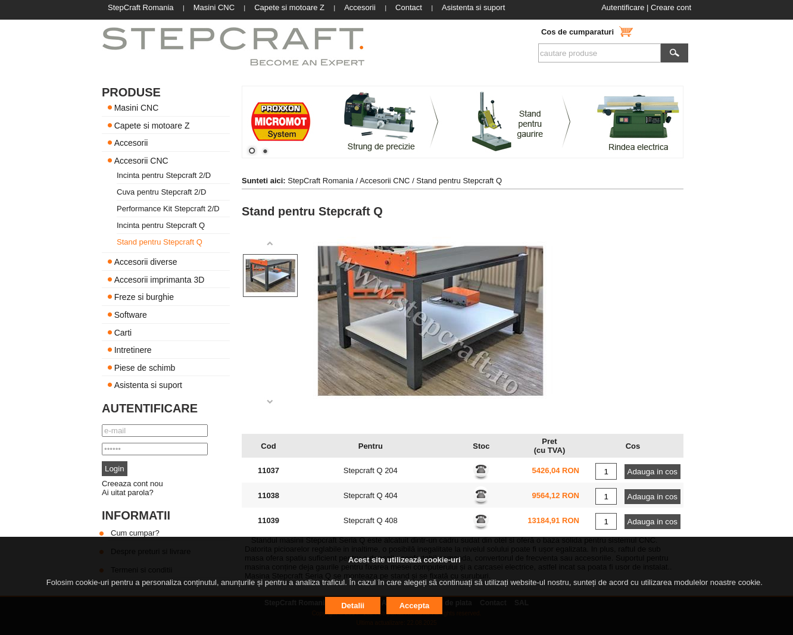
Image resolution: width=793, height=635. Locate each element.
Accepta (414, 605)
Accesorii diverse (145, 262)
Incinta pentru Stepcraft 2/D (164, 175)
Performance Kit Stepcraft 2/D (168, 208)
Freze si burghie (144, 297)
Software (130, 315)
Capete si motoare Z (152, 125)
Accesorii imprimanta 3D (159, 279)
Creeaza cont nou (132, 483)
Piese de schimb (145, 367)
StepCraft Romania (321, 180)
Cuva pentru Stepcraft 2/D (161, 191)
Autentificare (622, 7)
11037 (268, 470)
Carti (123, 332)
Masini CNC (136, 107)
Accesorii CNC (141, 160)
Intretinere (133, 350)
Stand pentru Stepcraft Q (159, 241)
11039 (268, 520)
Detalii (352, 605)
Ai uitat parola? (128, 492)
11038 (268, 495)
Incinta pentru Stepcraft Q (161, 225)
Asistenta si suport (148, 385)
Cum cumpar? (135, 532)
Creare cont (671, 7)
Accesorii (131, 143)
